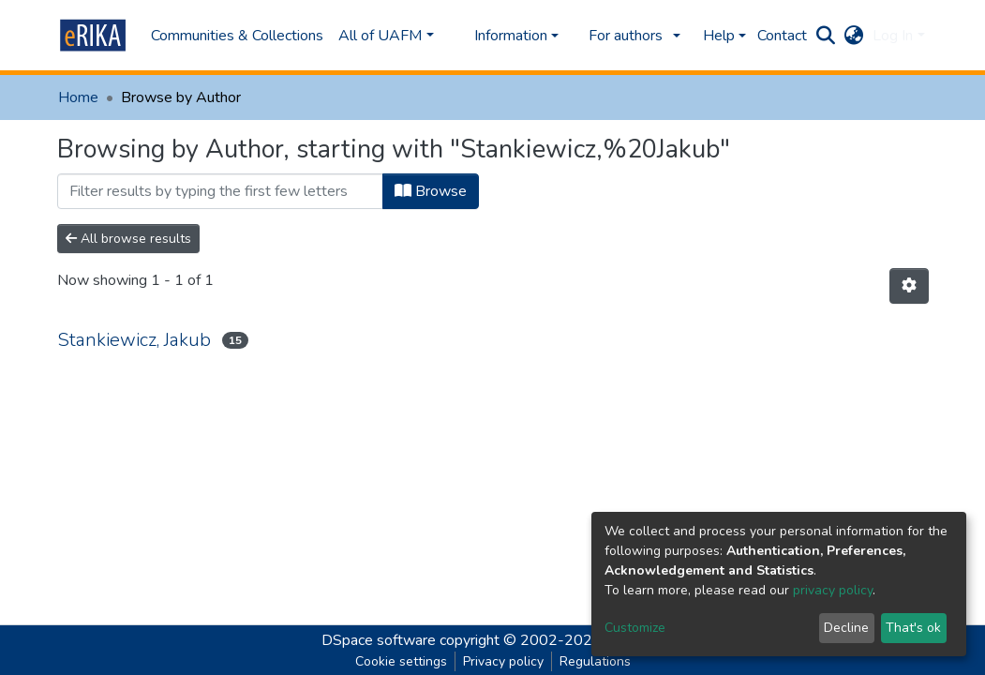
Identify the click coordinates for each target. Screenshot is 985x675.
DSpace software (378, 640)
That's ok (913, 628)
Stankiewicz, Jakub (134, 339)
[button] (853, 35)
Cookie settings (401, 661)
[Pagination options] (909, 286)
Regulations (595, 661)
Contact (782, 35)
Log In (893, 35)
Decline (846, 628)
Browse (431, 191)
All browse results (128, 239)
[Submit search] (825, 35)
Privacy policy (503, 661)
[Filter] (220, 191)
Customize (634, 628)
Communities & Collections (237, 35)
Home (78, 97)
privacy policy (833, 590)
